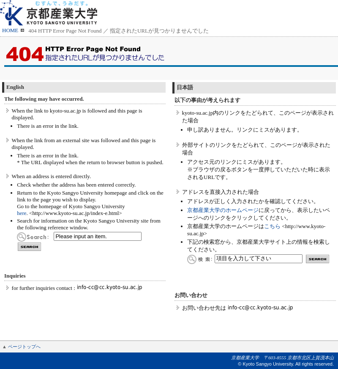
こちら (272, 226)
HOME (10, 30)
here (21, 213)
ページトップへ (24, 346)
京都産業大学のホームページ (223, 210)
